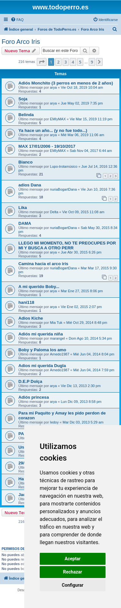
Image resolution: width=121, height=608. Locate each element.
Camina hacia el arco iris (43, 263)
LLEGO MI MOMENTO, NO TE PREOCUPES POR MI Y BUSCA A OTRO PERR (67, 245)
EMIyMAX (58, 119)
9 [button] (92, 62)
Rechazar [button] (72, 571)
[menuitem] (17, 20)
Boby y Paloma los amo (42, 349)
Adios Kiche (30, 318)
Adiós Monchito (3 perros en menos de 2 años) (65, 83)
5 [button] (80, 62)
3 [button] (66, 62)
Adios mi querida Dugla (42, 365)
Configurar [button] (73, 585)
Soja (22, 98)
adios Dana (29, 185)
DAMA (24, 223)
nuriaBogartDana (63, 189)
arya (53, 87)
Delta (54, 212)
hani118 (26, 302)
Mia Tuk (56, 322)
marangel (57, 338)
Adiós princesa (33, 397)
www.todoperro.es (61, 7)
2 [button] (58, 62)
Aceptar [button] (73, 558)
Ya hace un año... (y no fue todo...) (52, 130)
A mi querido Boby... (38, 286)
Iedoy (54, 422)
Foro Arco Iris (21, 41)
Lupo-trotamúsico (63, 166)
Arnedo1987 (59, 354)
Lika (22, 207)
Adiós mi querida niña (40, 334)
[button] (41, 62)
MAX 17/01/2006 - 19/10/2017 (47, 146)
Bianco (25, 162)
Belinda (26, 114)
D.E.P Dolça (30, 381)
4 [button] (73, 62)
